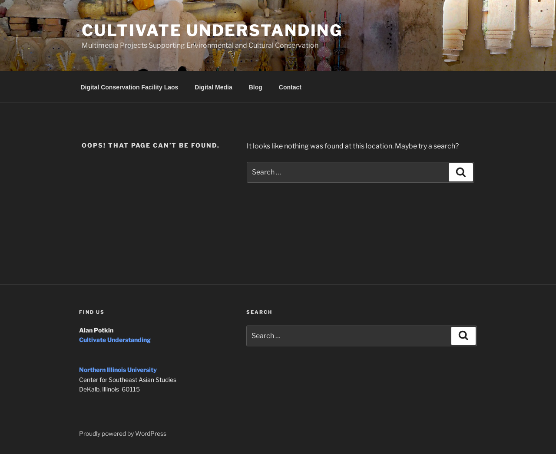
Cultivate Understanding (212, 30)
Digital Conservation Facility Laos (130, 87)
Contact (290, 87)
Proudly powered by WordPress (122, 433)
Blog (255, 87)
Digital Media (213, 87)
